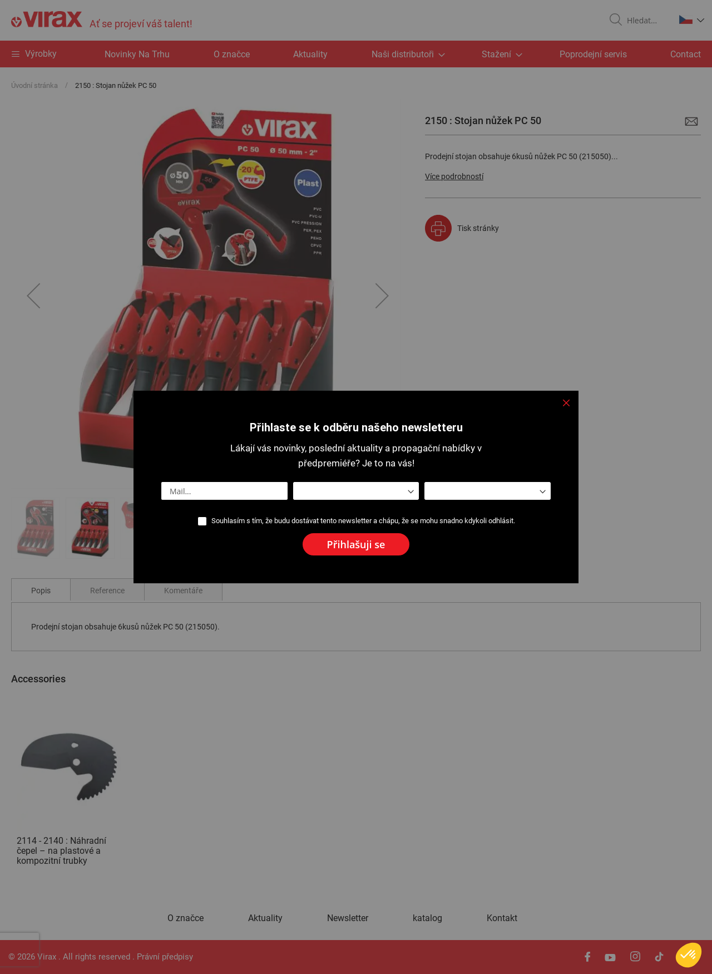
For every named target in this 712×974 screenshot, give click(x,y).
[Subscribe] (356, 544)
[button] (688, 955)
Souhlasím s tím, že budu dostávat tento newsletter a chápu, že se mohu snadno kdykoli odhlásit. (363, 520)
